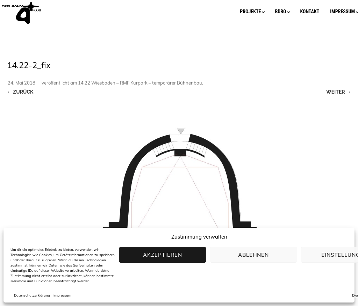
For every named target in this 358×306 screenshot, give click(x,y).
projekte (250, 11)
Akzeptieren (162, 255)
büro (280, 11)
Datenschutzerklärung (32, 295)
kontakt (309, 11)
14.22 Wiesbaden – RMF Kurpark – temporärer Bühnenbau (140, 83)
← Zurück (20, 92)
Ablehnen (253, 255)
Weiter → (338, 92)
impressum (62, 295)
